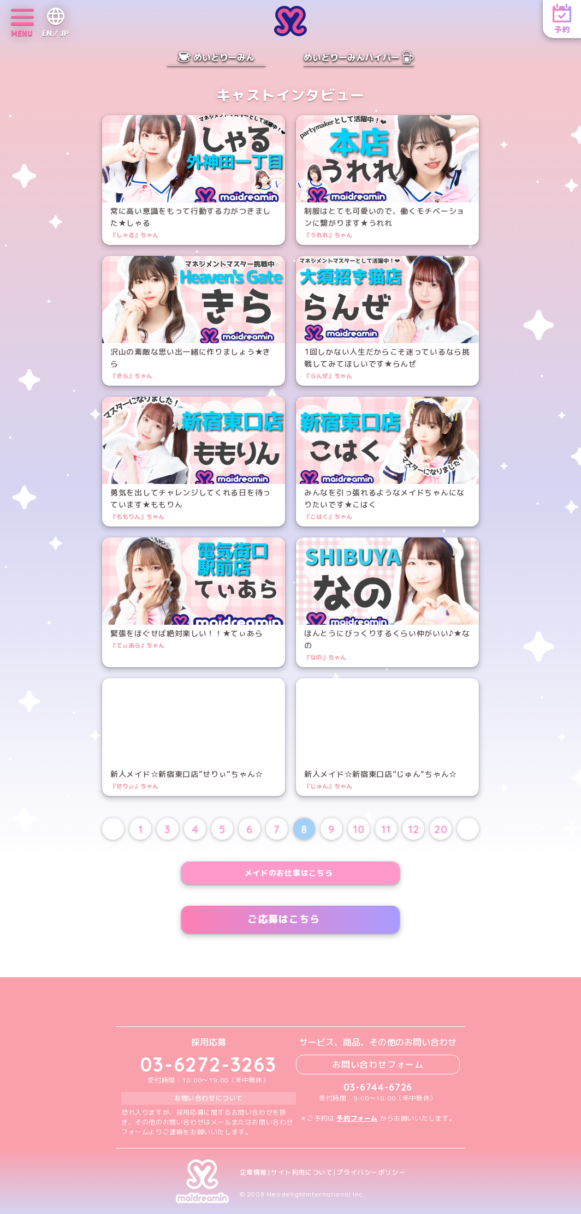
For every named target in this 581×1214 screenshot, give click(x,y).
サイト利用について (302, 1172)
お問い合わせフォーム (378, 1064)
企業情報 (253, 1172)
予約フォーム (357, 1118)
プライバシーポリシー (370, 1172)
